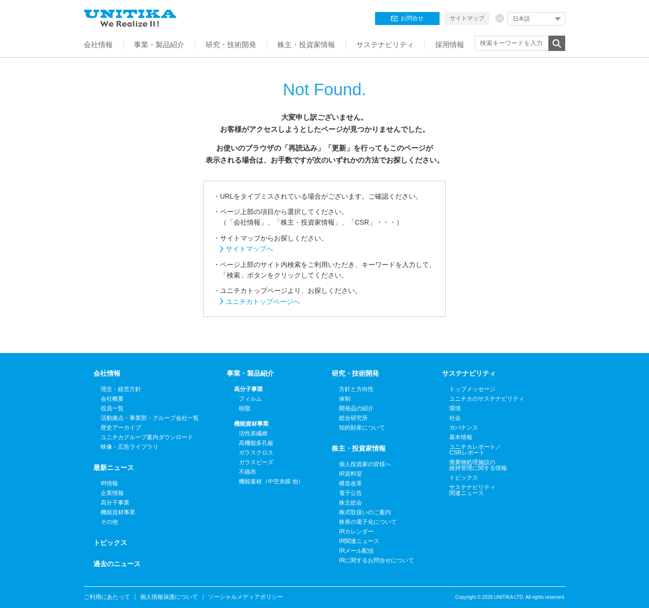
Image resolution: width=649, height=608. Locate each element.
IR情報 (109, 483)
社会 (455, 418)
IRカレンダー (356, 531)
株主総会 (350, 502)
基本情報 (460, 437)
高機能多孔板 (256, 443)
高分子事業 (115, 502)
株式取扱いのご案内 (365, 512)
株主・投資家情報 (359, 448)
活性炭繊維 (253, 433)
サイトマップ (467, 18)
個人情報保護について (169, 597)
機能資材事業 (118, 512)
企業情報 (112, 493)
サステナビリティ (469, 373)
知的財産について (362, 427)
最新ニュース (113, 467)
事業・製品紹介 (250, 373)
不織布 (247, 472)
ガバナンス (463, 427)
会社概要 (112, 398)
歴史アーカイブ (121, 427)
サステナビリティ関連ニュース (472, 490)
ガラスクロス (256, 452)
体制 (344, 398)
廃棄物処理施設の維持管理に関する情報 (478, 465)
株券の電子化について (368, 522)
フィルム (250, 398)
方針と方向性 (356, 389)
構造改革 (350, 483)
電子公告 (350, 493)
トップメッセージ (472, 389)
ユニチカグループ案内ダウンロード (147, 437)
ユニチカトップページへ (263, 301)
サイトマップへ (249, 249)
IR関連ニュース (359, 541)
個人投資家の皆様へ (365, 464)
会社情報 (106, 373)
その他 (109, 522)
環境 (455, 408)
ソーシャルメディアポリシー (245, 597)
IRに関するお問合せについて (376, 560)
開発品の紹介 (356, 408)
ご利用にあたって (107, 597)
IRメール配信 (356, 550)
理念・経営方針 (121, 389)
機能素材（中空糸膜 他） (271, 481)
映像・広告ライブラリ (129, 446)
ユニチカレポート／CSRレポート (475, 449)
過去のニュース (117, 564)
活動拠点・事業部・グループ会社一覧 (150, 418)
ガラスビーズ (256, 462)
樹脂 (244, 408)
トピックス (110, 542)
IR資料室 (350, 473)
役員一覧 (112, 408)
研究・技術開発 (355, 373)
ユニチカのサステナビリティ (486, 398)
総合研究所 (353, 418)
